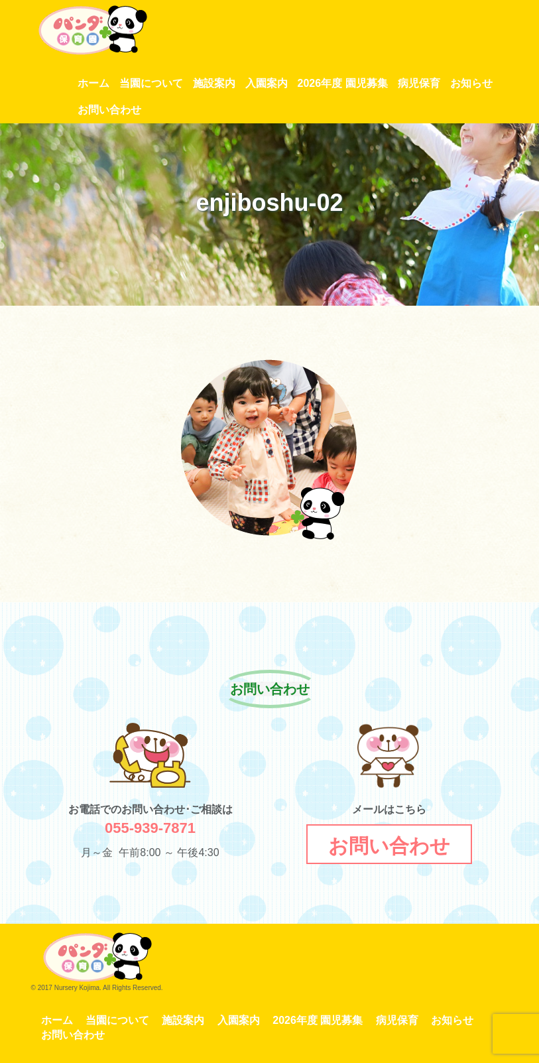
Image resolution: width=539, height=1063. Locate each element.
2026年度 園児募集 (343, 83)
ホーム (93, 83)
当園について (151, 83)
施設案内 (214, 83)
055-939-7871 (150, 828)
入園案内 (266, 83)
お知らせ (471, 83)
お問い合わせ (109, 109)
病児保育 (419, 83)
